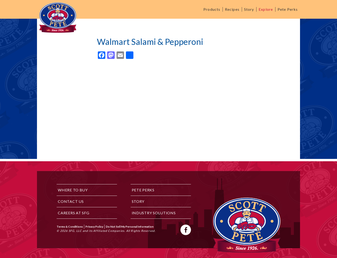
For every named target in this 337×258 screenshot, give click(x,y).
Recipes (232, 9)
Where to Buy (73, 190)
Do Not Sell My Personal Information (130, 226)
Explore (266, 9)
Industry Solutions (154, 213)
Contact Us (71, 201)
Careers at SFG (73, 213)
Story (249, 9)
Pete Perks (288, 9)
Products (211, 9)
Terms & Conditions (70, 226)
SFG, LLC (75, 231)
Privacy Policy (94, 226)
